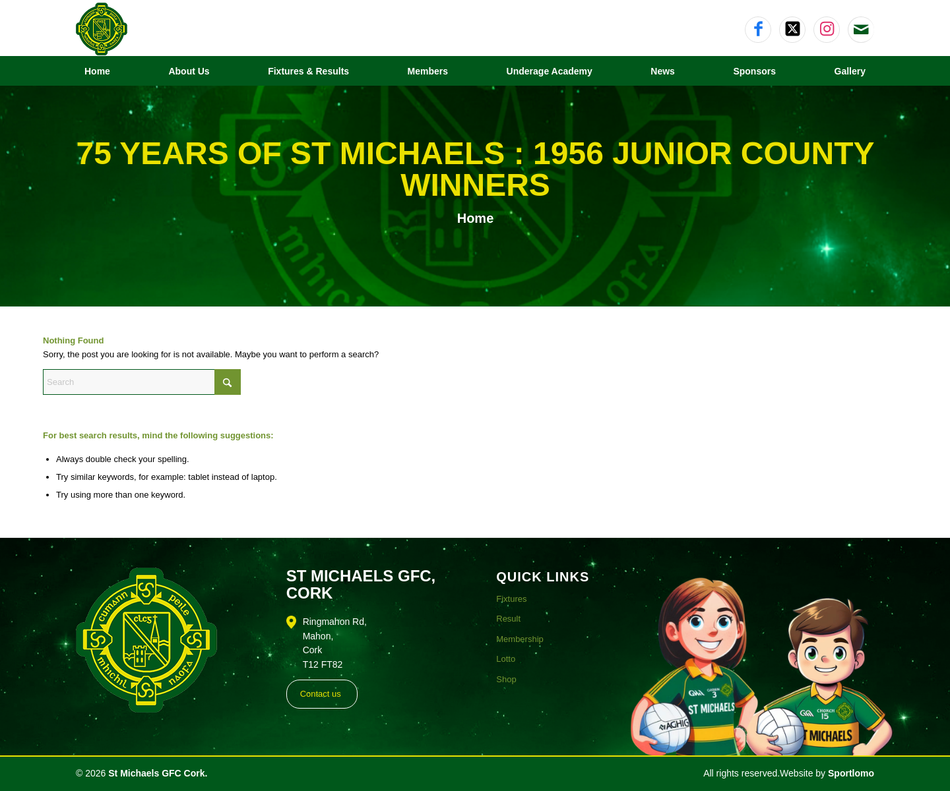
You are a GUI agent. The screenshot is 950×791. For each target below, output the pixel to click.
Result (508, 619)
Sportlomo (851, 773)
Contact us (320, 694)
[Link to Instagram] (827, 29)
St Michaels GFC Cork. (157, 773)
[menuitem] (97, 71)
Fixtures (511, 599)
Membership (520, 639)
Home (475, 218)
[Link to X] (792, 29)
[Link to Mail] (861, 30)
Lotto (505, 659)
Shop (506, 679)
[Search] (142, 382)
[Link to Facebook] (758, 29)
